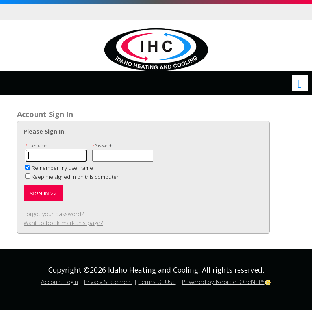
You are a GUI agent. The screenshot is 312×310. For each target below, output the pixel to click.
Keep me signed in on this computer (75, 176)
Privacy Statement (108, 282)
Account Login (59, 282)
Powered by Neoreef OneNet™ (226, 282)
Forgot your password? (54, 214)
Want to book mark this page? (63, 223)
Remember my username (62, 167)
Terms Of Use (157, 282)
